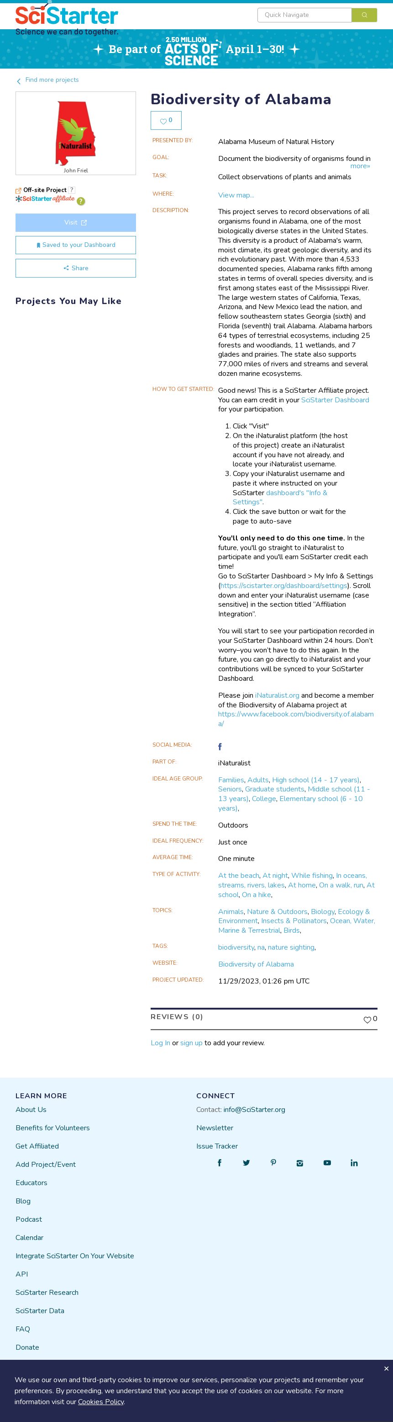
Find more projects (47, 79)
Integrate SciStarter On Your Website (75, 1256)
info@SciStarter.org (254, 1110)
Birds (291, 930)
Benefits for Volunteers (53, 1128)
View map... (236, 195)
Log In (160, 1043)
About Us (31, 1110)
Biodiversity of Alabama (256, 964)
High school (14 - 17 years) (316, 780)
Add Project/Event (46, 1165)
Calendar (29, 1238)
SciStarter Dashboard (335, 400)
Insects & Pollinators (294, 921)
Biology (323, 912)
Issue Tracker (217, 1146)
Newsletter (214, 1128)
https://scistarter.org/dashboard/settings (283, 586)
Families (231, 780)
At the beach (238, 876)
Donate (27, 1347)
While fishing (312, 876)
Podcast (29, 1219)
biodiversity (236, 947)
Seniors (230, 789)
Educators (31, 1183)
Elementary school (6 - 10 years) (290, 803)
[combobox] (317, 15)
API (22, 1274)
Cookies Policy (101, 1402)
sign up (191, 1043)
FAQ (23, 1329)
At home (302, 885)
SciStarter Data (40, 1311)
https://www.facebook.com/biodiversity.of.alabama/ (296, 719)
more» (360, 166)
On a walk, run (341, 885)
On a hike (256, 895)
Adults (258, 780)
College (264, 799)
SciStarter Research (47, 1293)
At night (275, 876)
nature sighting (291, 947)
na (261, 947)
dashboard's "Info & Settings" (280, 498)
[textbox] (304, 15)
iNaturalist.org (277, 695)
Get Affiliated (37, 1146)
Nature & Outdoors (277, 912)
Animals (231, 912)
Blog (23, 1201)
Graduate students (274, 789)
